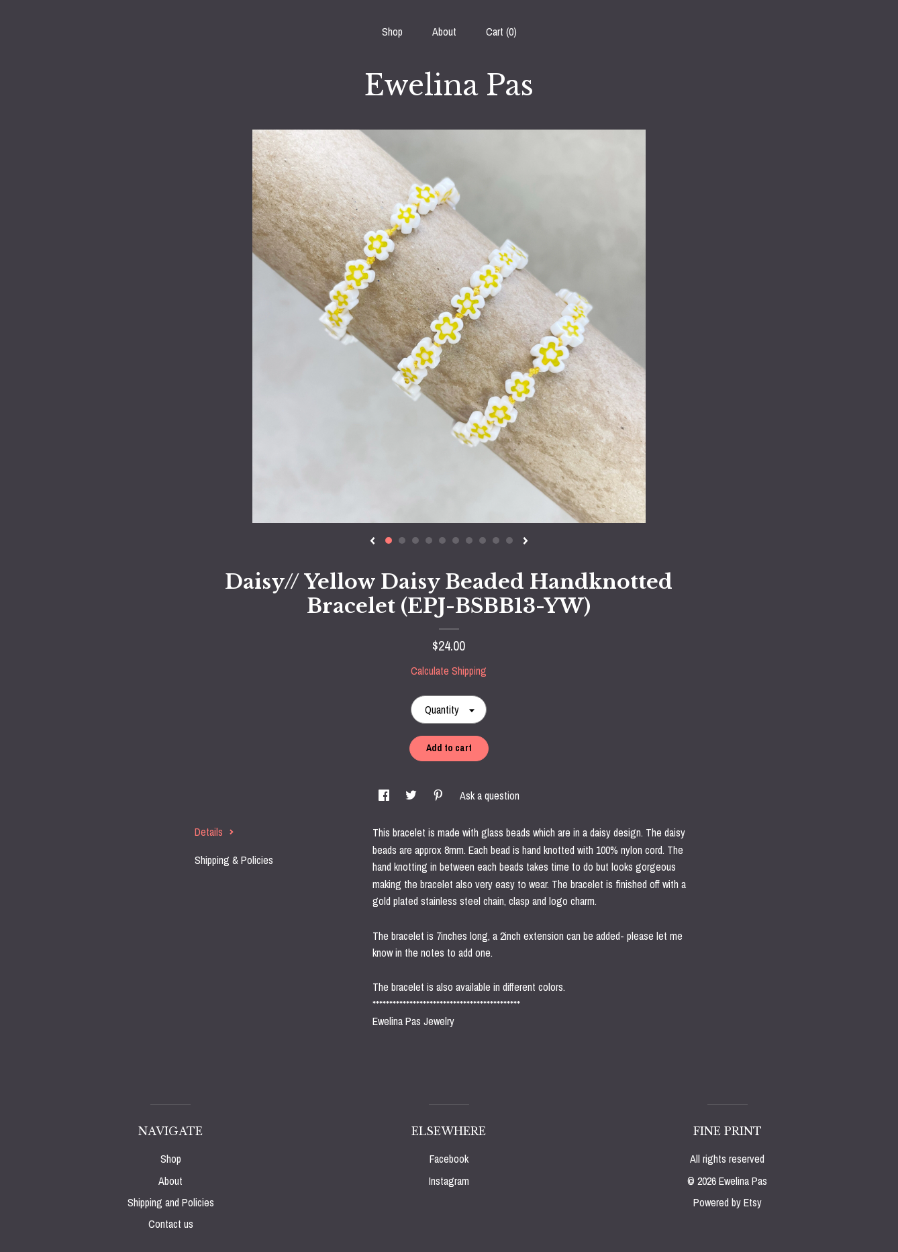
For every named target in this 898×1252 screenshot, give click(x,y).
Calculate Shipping (449, 670)
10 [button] (509, 540)
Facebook (449, 1158)
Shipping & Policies (234, 860)
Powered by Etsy (727, 1202)
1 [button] (388, 540)
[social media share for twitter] (412, 795)
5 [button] (442, 540)
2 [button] (402, 540)
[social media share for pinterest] (439, 795)
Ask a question (489, 795)
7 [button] (469, 540)
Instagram (449, 1180)
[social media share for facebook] (385, 795)
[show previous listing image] (372, 541)
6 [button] (455, 540)
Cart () (501, 31)
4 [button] (429, 540)
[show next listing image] (525, 541)
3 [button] (415, 540)
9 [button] (496, 540)
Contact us (170, 1223)
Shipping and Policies (171, 1202)
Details (214, 831)
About (444, 31)
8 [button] (482, 540)
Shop (392, 31)
